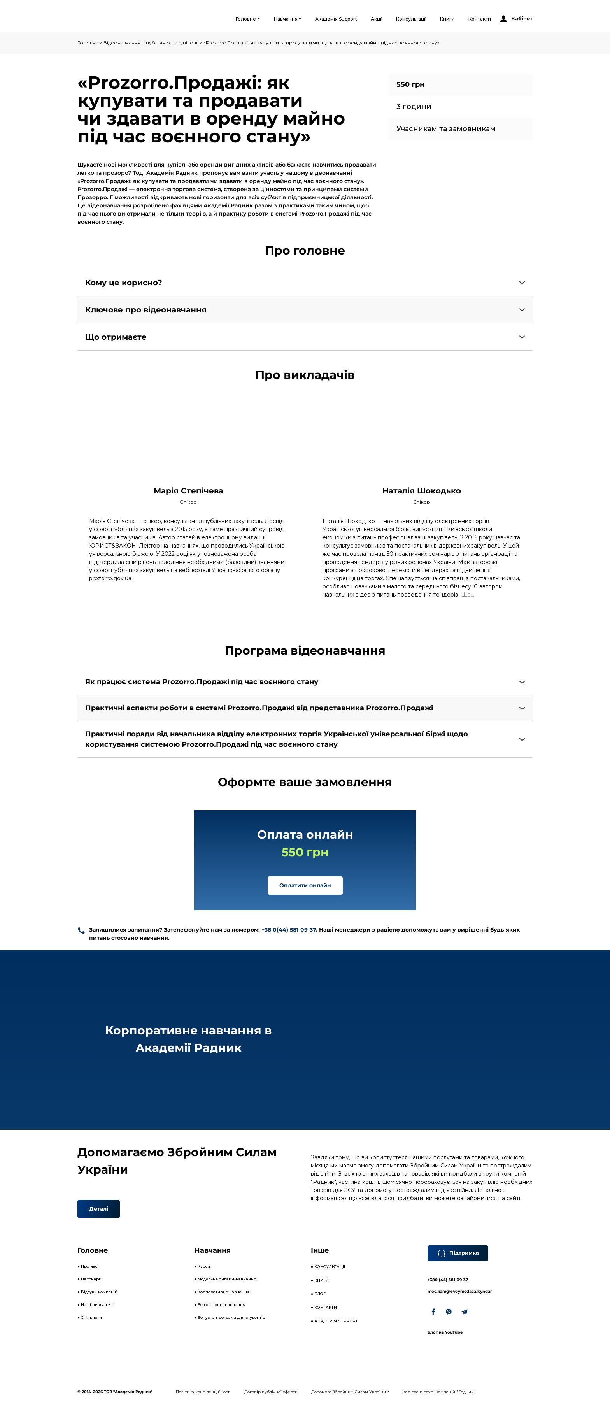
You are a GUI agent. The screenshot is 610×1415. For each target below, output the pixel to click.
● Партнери (89, 1279)
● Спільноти (89, 1317)
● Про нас (87, 1266)
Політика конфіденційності (203, 1391)
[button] (516, 19)
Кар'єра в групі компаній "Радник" (439, 1391)
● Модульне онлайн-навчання (225, 1279)
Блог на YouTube (445, 1332)
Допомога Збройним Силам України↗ (350, 1391)
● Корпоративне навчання (222, 1291)
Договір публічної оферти (271, 1391)
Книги (447, 19)
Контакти (479, 19)
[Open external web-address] (109, 19)
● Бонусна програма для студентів (229, 1317)
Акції (376, 19)
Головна (87, 43)
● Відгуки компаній (97, 1291)
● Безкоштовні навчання (219, 1304)
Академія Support (336, 19)
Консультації (411, 19)
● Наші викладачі (95, 1304)
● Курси (202, 1266)
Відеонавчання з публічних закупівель (150, 43)
